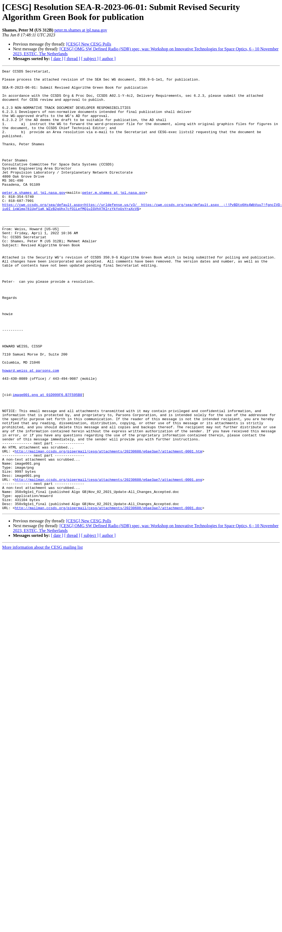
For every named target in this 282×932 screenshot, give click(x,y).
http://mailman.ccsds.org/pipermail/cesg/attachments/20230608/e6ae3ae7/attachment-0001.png (108, 562)
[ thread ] (72, 58)
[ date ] (57, 58)
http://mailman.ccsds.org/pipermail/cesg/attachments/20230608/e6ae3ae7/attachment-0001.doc (108, 595)
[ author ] (108, 58)
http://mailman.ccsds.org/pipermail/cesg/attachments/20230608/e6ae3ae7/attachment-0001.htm (108, 528)
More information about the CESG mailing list (42, 635)
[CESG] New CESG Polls (88, 44)
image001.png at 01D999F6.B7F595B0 (47, 460)
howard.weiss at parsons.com (30, 431)
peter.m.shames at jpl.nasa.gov (80, 30)
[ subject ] (89, 58)
